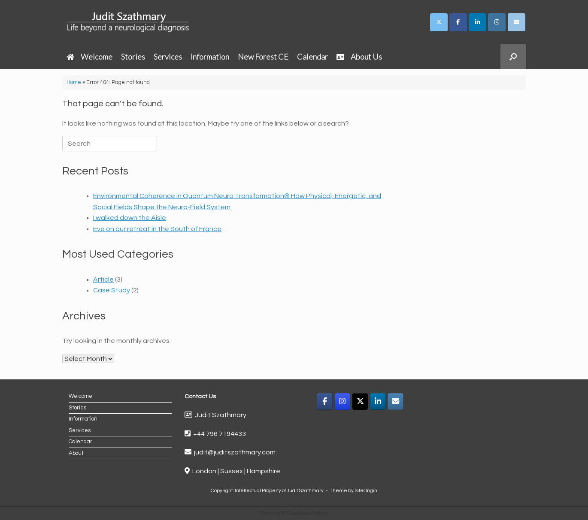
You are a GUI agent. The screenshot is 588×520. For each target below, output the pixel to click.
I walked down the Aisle (129, 217)
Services (168, 56)
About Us (359, 56)
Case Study (111, 290)
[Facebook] (325, 401)
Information (210, 56)
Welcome (89, 56)
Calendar (312, 56)
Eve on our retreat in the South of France (157, 228)
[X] (360, 401)
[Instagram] (343, 401)
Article (103, 279)
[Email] (395, 401)
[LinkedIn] (378, 401)
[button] (513, 56)
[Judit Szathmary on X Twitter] (439, 22)
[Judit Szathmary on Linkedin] (477, 22)
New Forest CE (263, 56)
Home (74, 82)
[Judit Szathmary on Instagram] (497, 22)
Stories (133, 56)
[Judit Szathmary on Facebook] (458, 22)
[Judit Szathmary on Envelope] (516, 22)
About (76, 453)
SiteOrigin (366, 490)
